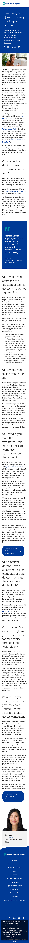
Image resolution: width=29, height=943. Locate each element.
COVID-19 (5, 611)
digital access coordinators (14, 467)
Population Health (9, 35)
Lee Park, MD (9, 837)
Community (7, 43)
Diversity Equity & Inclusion (12, 40)
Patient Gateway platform (14, 191)
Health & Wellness (9, 38)
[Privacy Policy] (11, 937)
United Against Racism (10, 129)
